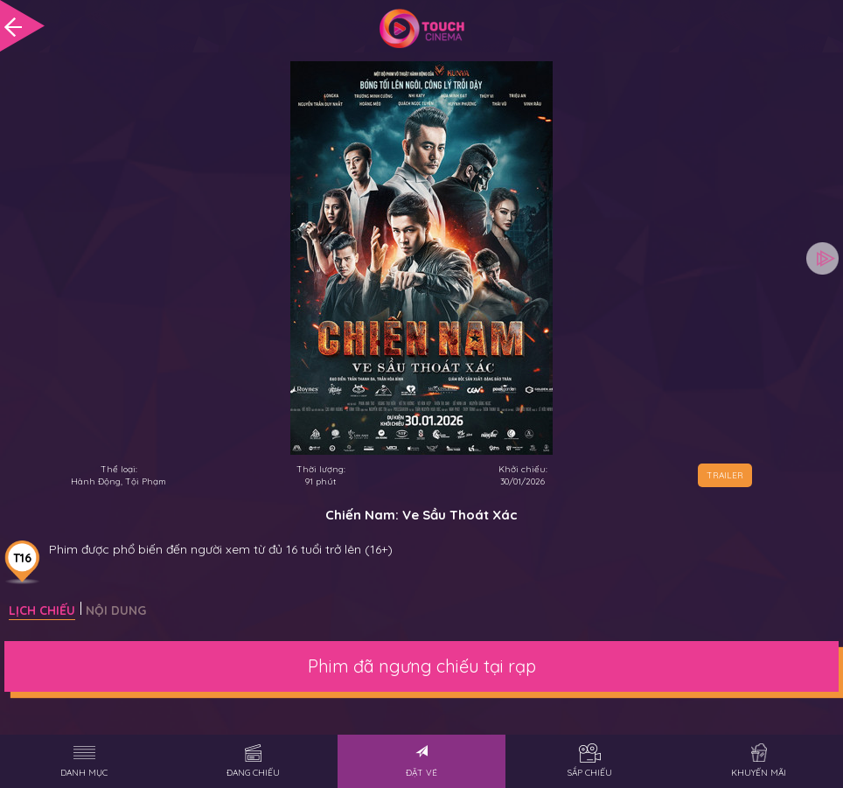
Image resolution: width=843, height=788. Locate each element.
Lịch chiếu (42, 610)
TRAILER (725, 475)
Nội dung (116, 610)
